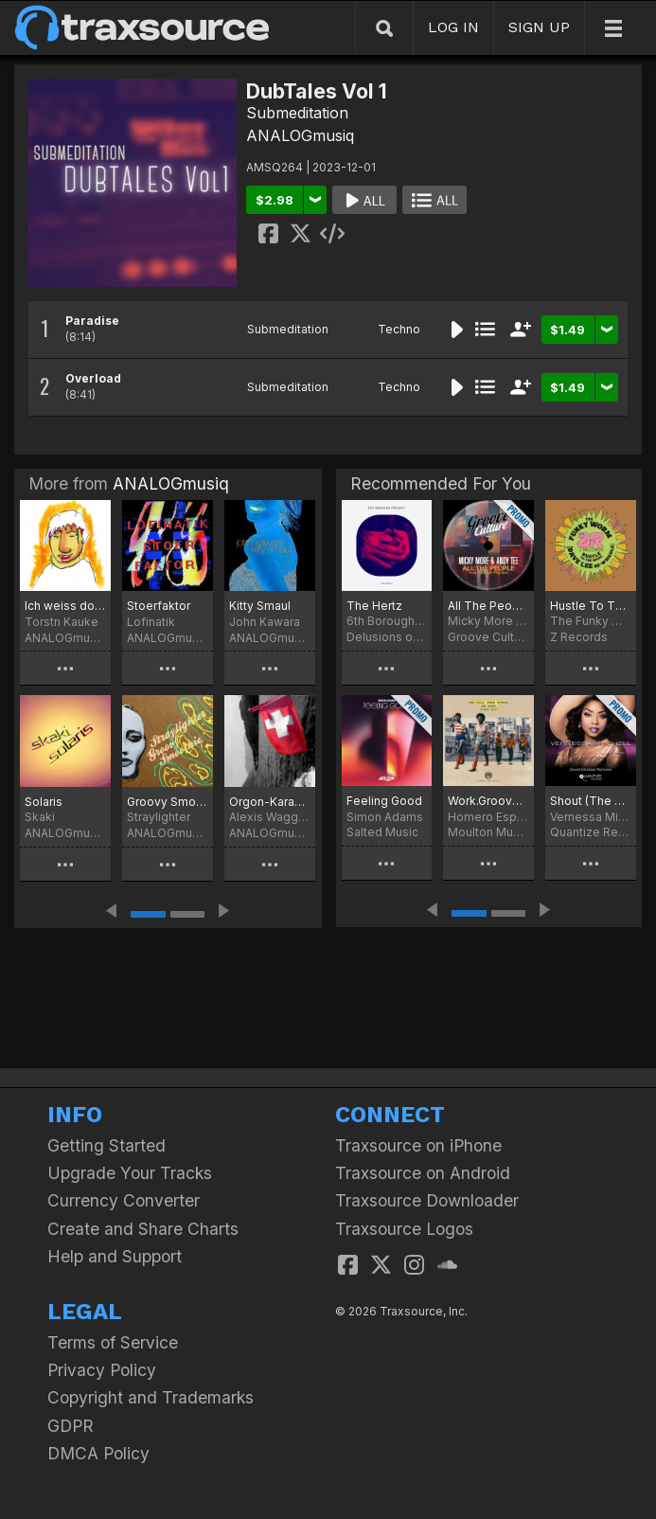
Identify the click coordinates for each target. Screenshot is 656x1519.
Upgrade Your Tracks (129, 1173)
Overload (93, 378)
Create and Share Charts (143, 1229)
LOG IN (453, 27)
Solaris (43, 802)
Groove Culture (488, 637)
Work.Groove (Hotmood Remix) (488, 801)
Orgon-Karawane (269, 802)
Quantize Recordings (590, 832)
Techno (399, 329)
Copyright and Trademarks (150, 1397)
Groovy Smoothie (167, 802)
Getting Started (106, 1145)
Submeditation (297, 112)
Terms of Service (112, 1342)
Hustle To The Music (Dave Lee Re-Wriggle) (590, 606)
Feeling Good (384, 801)
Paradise (92, 320)
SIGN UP (539, 27)
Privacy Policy (101, 1370)
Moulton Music (488, 832)
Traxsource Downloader (427, 1200)
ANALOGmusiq (300, 135)
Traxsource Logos (404, 1229)
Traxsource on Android (422, 1173)
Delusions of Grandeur (387, 637)
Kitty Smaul (260, 606)
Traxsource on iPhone (418, 1145)
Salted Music (382, 832)
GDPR (70, 1426)
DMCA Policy (98, 1453)
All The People (488, 606)
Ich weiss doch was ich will (65, 606)
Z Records (579, 637)
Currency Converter (123, 1200)
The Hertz (374, 606)
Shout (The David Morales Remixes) (590, 801)
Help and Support (114, 1256)
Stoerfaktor (158, 606)
